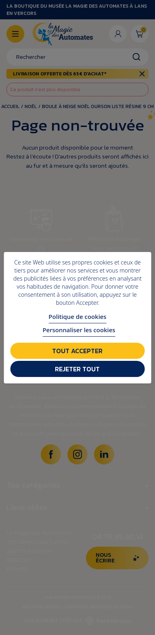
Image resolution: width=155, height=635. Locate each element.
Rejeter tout (77, 369)
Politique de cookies (77, 316)
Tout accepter (77, 351)
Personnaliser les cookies (78, 330)
